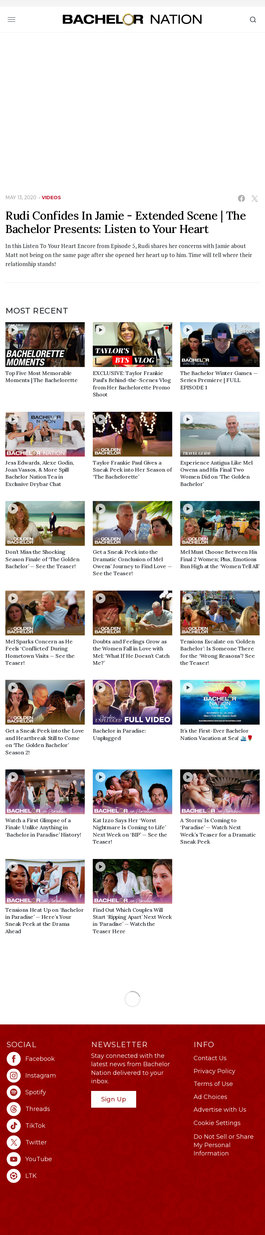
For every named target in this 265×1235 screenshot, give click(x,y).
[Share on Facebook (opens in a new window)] (241, 198)
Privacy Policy (214, 1071)
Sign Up (113, 1099)
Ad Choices (210, 1097)
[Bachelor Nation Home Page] (132, 19)
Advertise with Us (220, 1109)
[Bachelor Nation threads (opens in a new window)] (45, 1109)
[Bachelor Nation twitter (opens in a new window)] (45, 1142)
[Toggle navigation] (11, 19)
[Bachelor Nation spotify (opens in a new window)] (45, 1092)
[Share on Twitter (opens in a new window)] (254, 198)
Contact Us (210, 1058)
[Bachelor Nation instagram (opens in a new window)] (45, 1076)
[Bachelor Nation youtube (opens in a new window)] (45, 1159)
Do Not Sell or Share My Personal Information (224, 1145)
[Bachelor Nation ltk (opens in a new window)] (45, 1176)
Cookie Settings (217, 1123)
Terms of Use (213, 1084)
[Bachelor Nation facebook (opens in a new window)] (45, 1059)
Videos (51, 198)
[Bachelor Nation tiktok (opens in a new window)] (45, 1126)
